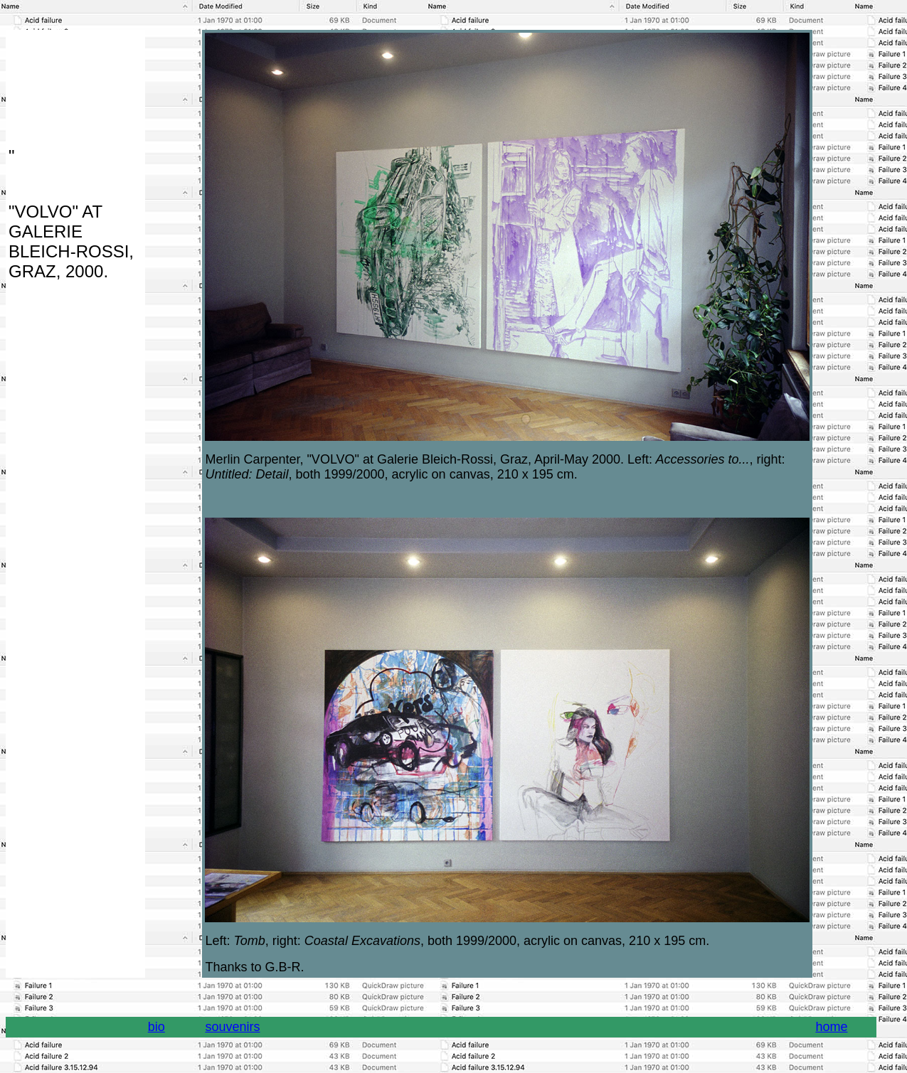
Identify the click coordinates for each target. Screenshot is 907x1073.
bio (156, 1027)
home (831, 1027)
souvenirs (232, 1027)
